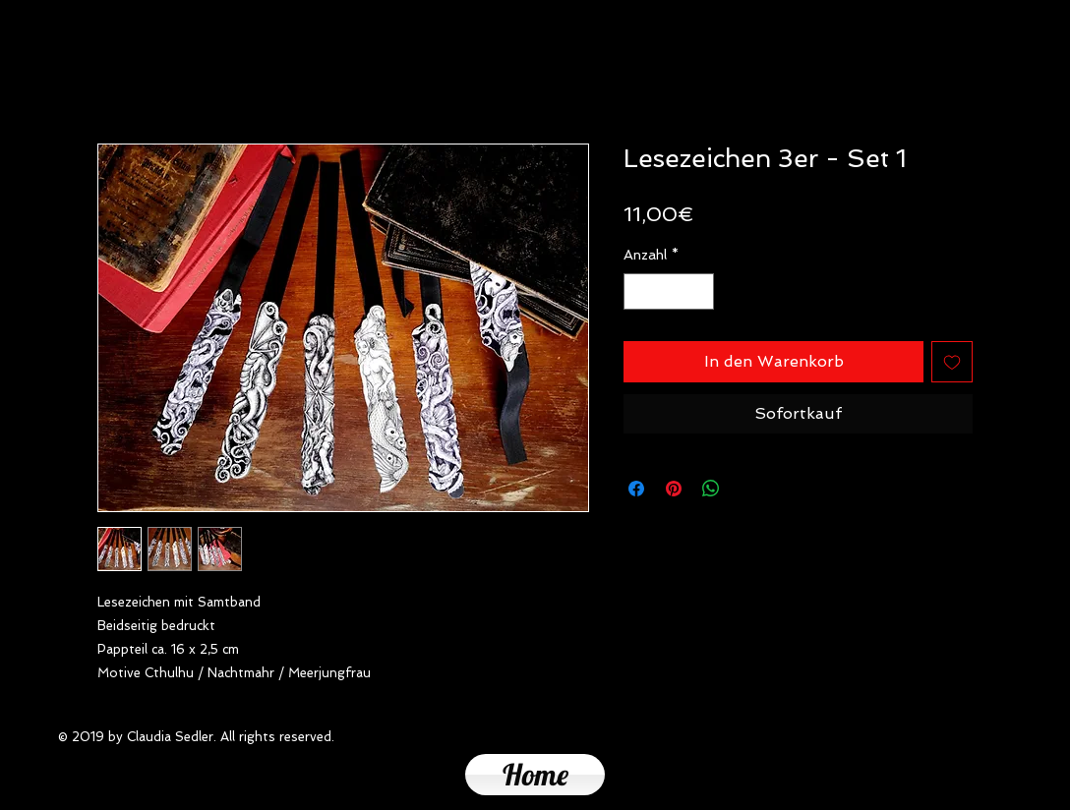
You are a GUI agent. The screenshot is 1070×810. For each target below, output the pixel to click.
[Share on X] (748, 488)
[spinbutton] (668, 291)
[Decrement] (638, 291)
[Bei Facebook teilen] (636, 488)
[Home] (535, 774)
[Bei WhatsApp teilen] (711, 488)
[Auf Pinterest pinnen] (673, 488)
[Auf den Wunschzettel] (952, 361)
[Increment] (698, 291)
